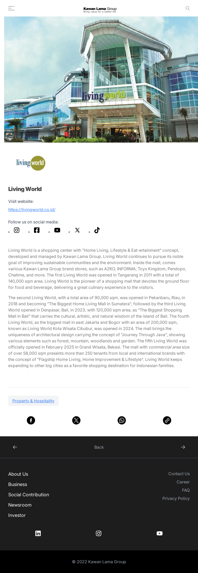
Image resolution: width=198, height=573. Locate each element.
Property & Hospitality (33, 400)
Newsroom (20, 505)
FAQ (186, 490)
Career (183, 481)
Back (99, 447)
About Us (18, 474)
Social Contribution (28, 494)
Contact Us (179, 473)
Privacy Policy (176, 498)
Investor (17, 515)
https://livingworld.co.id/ (31, 209)
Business (17, 484)
